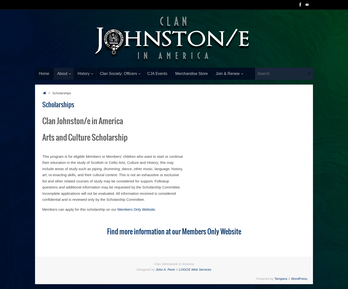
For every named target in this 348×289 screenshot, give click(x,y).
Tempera (281, 279)
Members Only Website (136, 209)
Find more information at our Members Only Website (174, 232)
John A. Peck (165, 269)
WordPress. (299, 279)
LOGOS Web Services (195, 269)
